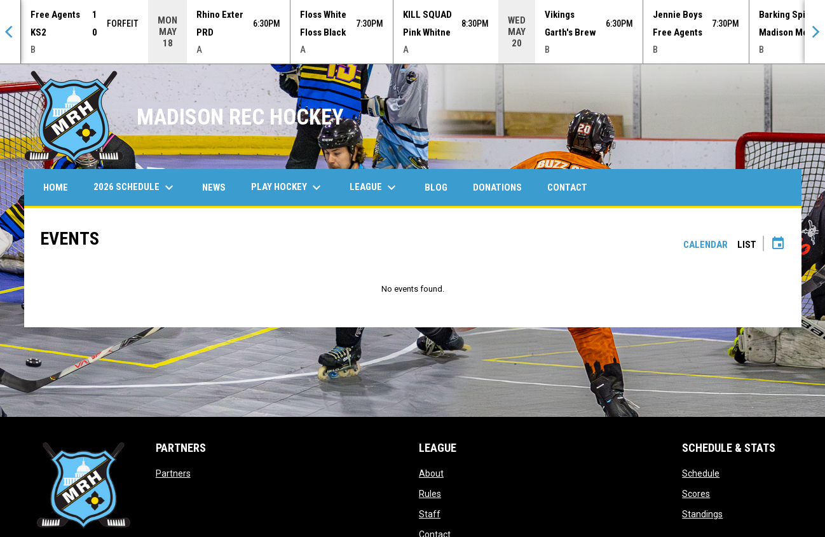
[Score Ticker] (412, 32)
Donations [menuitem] (497, 187)
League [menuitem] (374, 187)
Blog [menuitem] (436, 187)
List (746, 244)
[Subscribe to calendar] (778, 244)
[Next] (815, 32)
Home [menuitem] (55, 187)
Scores (696, 494)
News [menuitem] (214, 187)
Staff (429, 514)
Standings (702, 514)
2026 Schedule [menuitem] (135, 187)
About (431, 473)
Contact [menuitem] (567, 187)
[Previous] (10, 32)
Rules (430, 494)
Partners (173, 473)
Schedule (700, 473)
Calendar (705, 244)
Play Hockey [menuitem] (287, 187)
